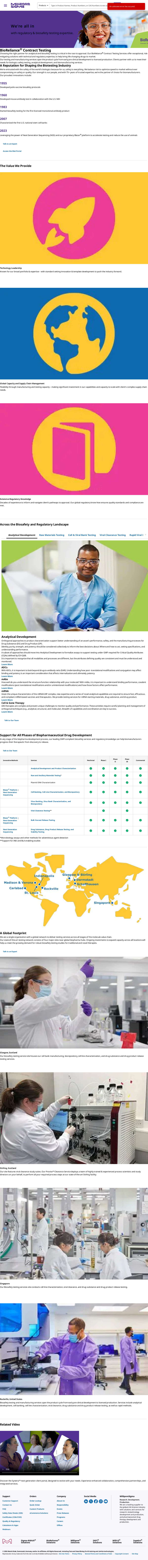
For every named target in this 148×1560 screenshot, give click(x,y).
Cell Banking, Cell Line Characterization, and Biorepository (55, 792)
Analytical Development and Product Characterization (53, 768)
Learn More (7, 664)
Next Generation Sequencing (10, 793)
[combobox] (79, 5)
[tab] (21, 535)
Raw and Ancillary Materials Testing (46, 775)
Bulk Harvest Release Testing (43, 820)
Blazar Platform (10, 790)
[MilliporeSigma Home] (20, 5)
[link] (14, 1501)
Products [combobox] (42, 5)
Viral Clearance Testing (40, 810)
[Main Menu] (5, 5)
